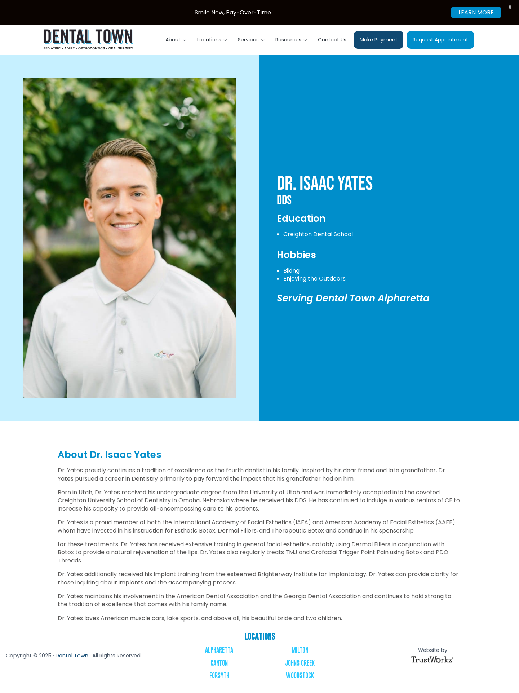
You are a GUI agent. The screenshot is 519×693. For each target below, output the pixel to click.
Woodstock (300, 675)
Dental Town (72, 655)
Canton (219, 663)
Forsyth (219, 675)
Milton (300, 650)
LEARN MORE (476, 12)
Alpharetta (219, 650)
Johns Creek (300, 663)
